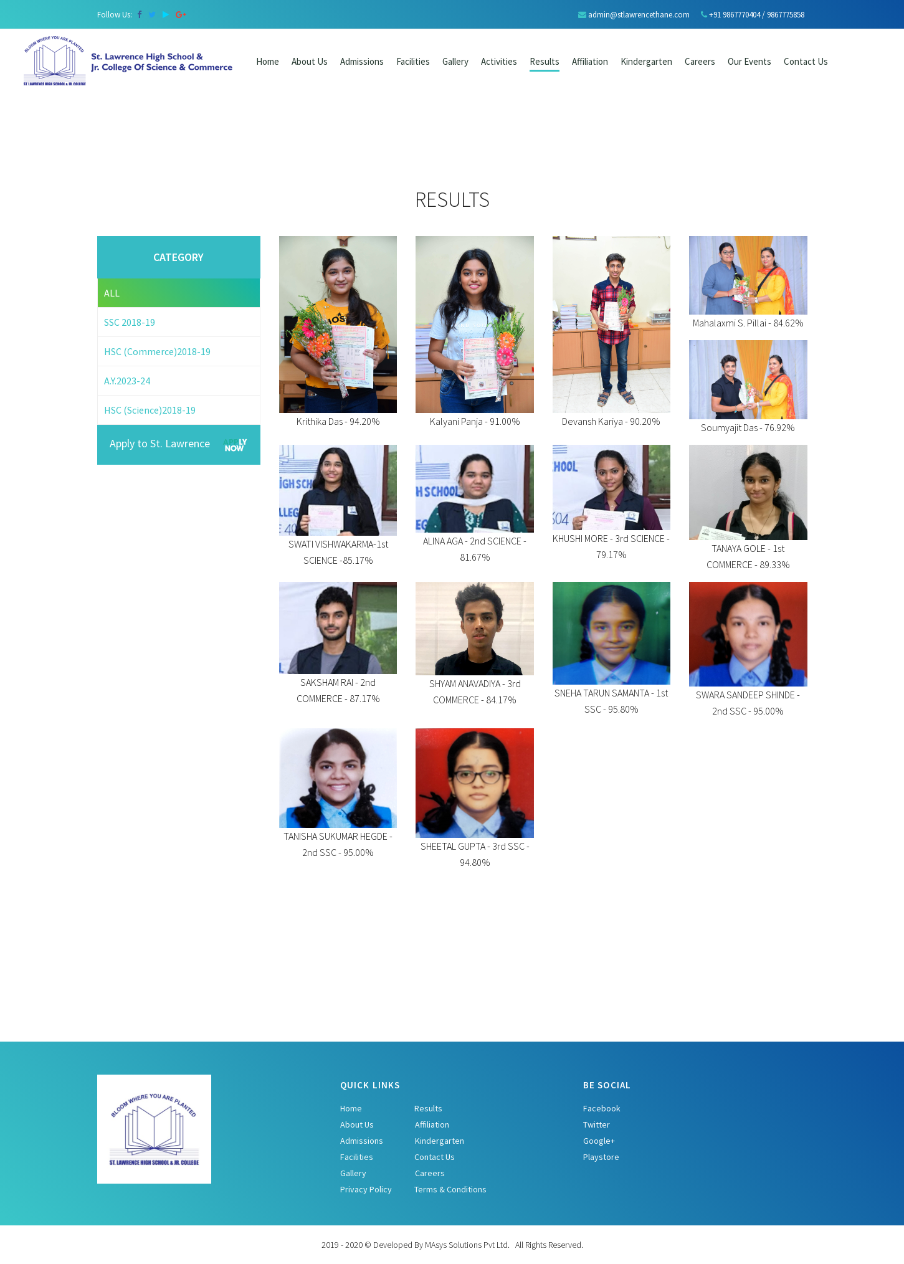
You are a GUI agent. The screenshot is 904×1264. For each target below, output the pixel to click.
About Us (310, 61)
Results (544, 61)
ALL (112, 293)
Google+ (599, 1140)
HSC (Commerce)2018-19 (157, 351)
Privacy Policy (366, 1189)
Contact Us (434, 1156)
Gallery (455, 61)
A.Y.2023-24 (127, 380)
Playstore (601, 1156)
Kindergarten (646, 61)
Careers (430, 1173)
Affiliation (590, 61)
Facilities (413, 61)
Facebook (602, 1108)
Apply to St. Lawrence (178, 444)
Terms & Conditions (450, 1189)
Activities (499, 61)
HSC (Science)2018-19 (150, 410)
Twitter (596, 1124)
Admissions (362, 61)
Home (267, 61)
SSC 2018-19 (129, 322)
